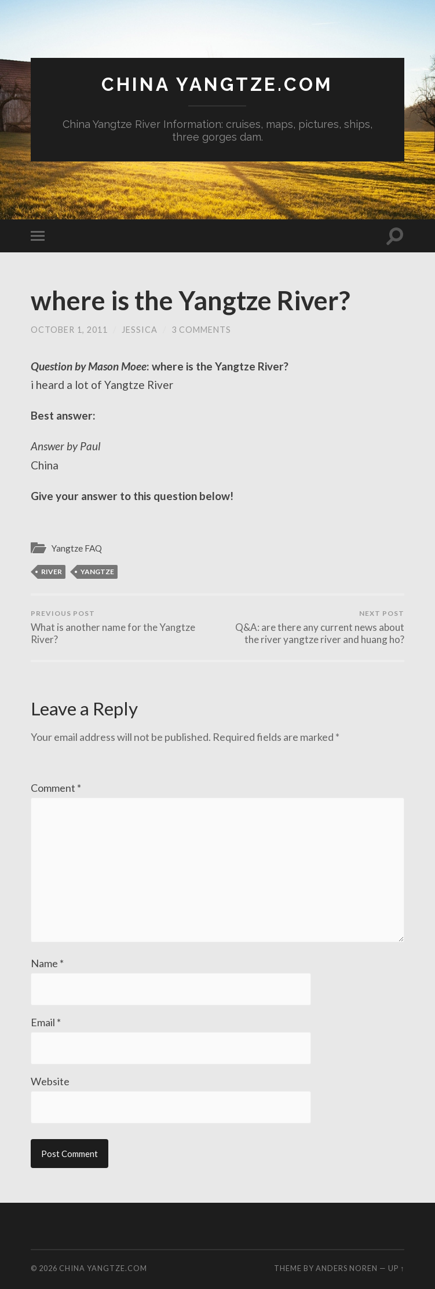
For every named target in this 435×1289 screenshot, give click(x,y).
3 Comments (201, 330)
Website (50, 1081)
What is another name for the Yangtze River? (122, 627)
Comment (56, 788)
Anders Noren (347, 1268)
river (51, 571)
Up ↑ (396, 1268)
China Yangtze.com (217, 84)
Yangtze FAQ (77, 548)
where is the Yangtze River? (190, 300)
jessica (140, 330)
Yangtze (97, 571)
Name (47, 963)
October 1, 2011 (69, 330)
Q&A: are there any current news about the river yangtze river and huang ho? (312, 627)
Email (46, 1022)
